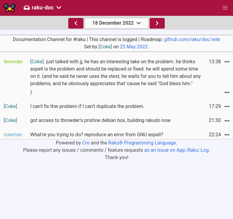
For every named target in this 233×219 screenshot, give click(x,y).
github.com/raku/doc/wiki (192, 39)
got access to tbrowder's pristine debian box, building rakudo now (100, 120)
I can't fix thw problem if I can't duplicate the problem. (87, 106)
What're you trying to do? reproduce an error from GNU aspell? (96, 134)
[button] (225, 8)
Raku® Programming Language (142, 143)
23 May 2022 (134, 47)
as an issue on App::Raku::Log (176, 150)
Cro (86, 143)
